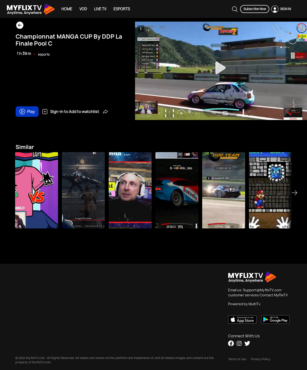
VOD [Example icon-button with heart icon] (83, 9)
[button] (105, 111)
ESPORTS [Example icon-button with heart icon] (121, 9)
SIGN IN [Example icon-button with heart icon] (285, 9)
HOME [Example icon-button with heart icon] (66, 9)
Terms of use (237, 359)
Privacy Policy (260, 359)
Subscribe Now (254, 9)
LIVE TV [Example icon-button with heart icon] (100, 9)
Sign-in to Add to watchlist (70, 111)
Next (296, 193)
